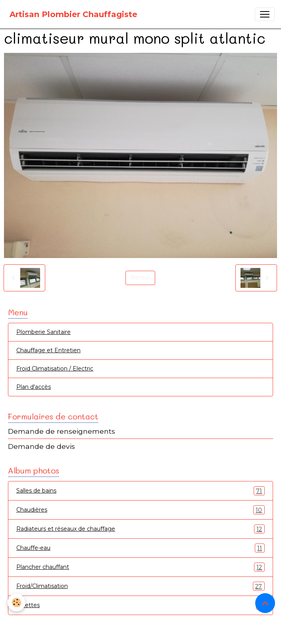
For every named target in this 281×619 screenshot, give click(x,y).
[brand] (73, 14)
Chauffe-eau (140, 548)
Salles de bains (140, 490)
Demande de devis (41, 446)
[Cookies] (17, 602)
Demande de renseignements (61, 431)
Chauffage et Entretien (48, 350)
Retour (140, 277)
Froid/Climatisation (140, 586)
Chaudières (140, 509)
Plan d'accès (33, 386)
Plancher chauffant (140, 567)
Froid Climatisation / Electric (54, 368)
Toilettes (140, 605)
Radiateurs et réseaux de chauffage (140, 529)
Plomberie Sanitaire (43, 332)
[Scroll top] (265, 603)
